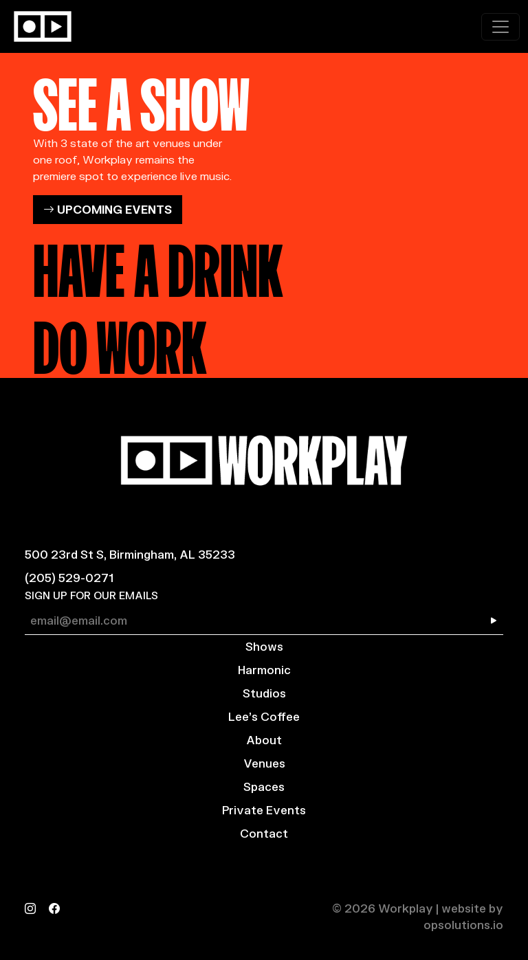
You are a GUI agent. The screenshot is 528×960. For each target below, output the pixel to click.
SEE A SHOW (141, 98)
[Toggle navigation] (500, 27)
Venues (264, 763)
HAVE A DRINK (158, 264)
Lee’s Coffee (264, 716)
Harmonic (264, 669)
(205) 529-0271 (69, 577)
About (264, 739)
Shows (264, 646)
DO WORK (119, 341)
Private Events (264, 809)
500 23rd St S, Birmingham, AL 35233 (130, 554)
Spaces (264, 786)
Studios (264, 693)
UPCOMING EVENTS (107, 209)
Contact (264, 833)
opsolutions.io (463, 924)
